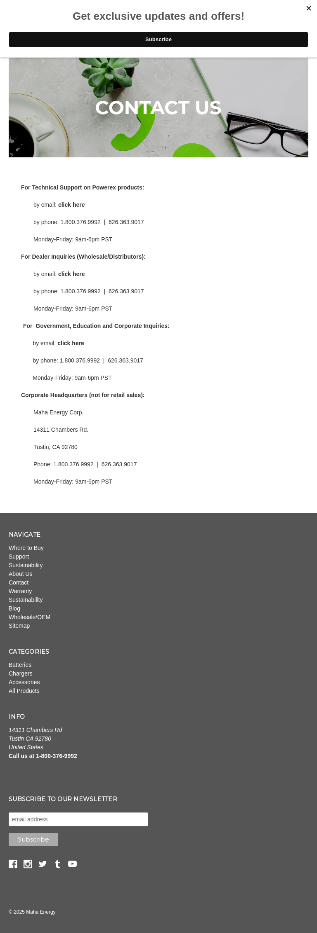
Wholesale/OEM (29, 617)
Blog (14, 608)
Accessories (24, 682)
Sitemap (19, 625)
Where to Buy (26, 548)
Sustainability (26, 565)
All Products (24, 690)
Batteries (20, 665)
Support (19, 556)
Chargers (21, 673)
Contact (18, 582)
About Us (21, 574)
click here (71, 204)
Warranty (20, 591)
